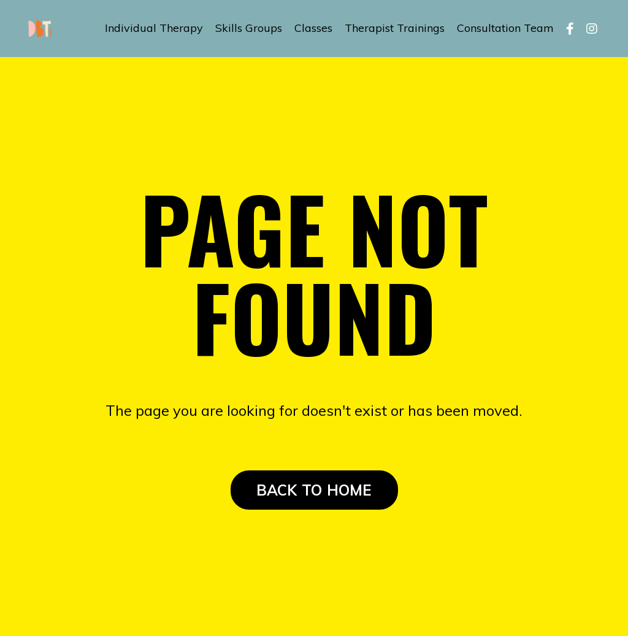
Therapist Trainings (395, 28)
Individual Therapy (154, 28)
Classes (313, 28)
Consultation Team (505, 28)
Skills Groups (248, 28)
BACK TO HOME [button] (314, 490)
